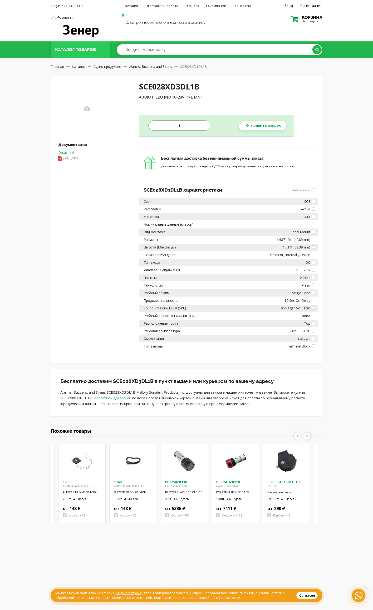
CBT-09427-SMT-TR (283, 482)
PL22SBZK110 (176, 482)
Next (306, 436)
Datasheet (68, 155)
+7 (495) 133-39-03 (67, 5)
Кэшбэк (192, 5)
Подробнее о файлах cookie (219, 597)
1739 (66, 482)
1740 (118, 482)
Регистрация (311, 5)
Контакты (242, 5)
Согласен (307, 595)
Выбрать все (303, 190)
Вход (288, 5)
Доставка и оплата (162, 5)
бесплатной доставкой (112, 398)
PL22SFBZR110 (228, 482)
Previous (297, 436)
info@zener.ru (62, 17)
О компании (216, 5)
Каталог (131, 5)
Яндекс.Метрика (128, 593)
